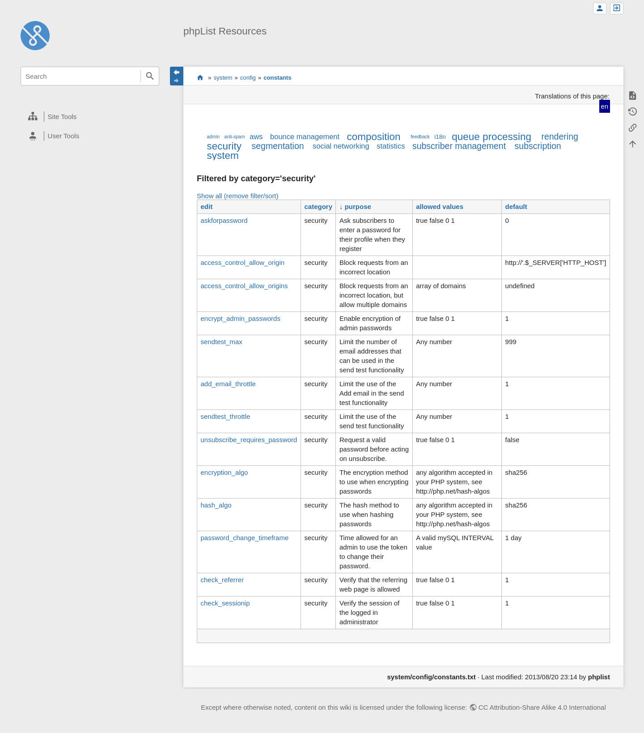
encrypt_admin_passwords (240, 318)
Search (149, 76)
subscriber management (459, 146)
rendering (559, 136)
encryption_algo (224, 472)
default (516, 206)
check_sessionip (225, 603)
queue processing (491, 136)
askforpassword (223, 220)
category (318, 206)
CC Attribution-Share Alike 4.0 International (542, 707)
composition (374, 136)
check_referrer (222, 580)
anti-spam (235, 136)
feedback (420, 136)
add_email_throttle (227, 384)
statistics (391, 146)
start (200, 77)
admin (213, 136)
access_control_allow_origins (244, 286)
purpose (358, 206)
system (223, 77)
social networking (341, 146)
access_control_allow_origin (242, 262)
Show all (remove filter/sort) (238, 196)
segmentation (278, 146)
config (248, 77)
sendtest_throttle (225, 416)
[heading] (90, 117)
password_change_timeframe (244, 537)
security (224, 146)
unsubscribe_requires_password (248, 439)
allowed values (439, 206)
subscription (538, 146)
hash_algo (215, 505)
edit (206, 206)
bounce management (304, 136)
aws (256, 136)
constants (277, 77)
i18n (440, 136)
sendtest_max (221, 341)
